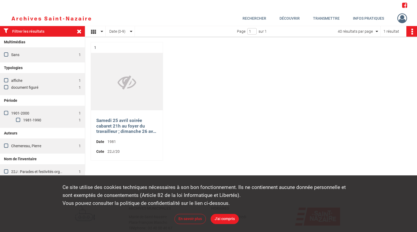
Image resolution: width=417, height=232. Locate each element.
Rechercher (254, 18)
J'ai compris (225, 219)
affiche (16, 80)
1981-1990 (32, 120)
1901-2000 (20, 113)
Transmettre (326, 18)
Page (241, 31)
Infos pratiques (368, 18)
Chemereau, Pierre (26, 146)
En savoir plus (190, 219)
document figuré (24, 87)
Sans (15, 55)
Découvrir (290, 18)
